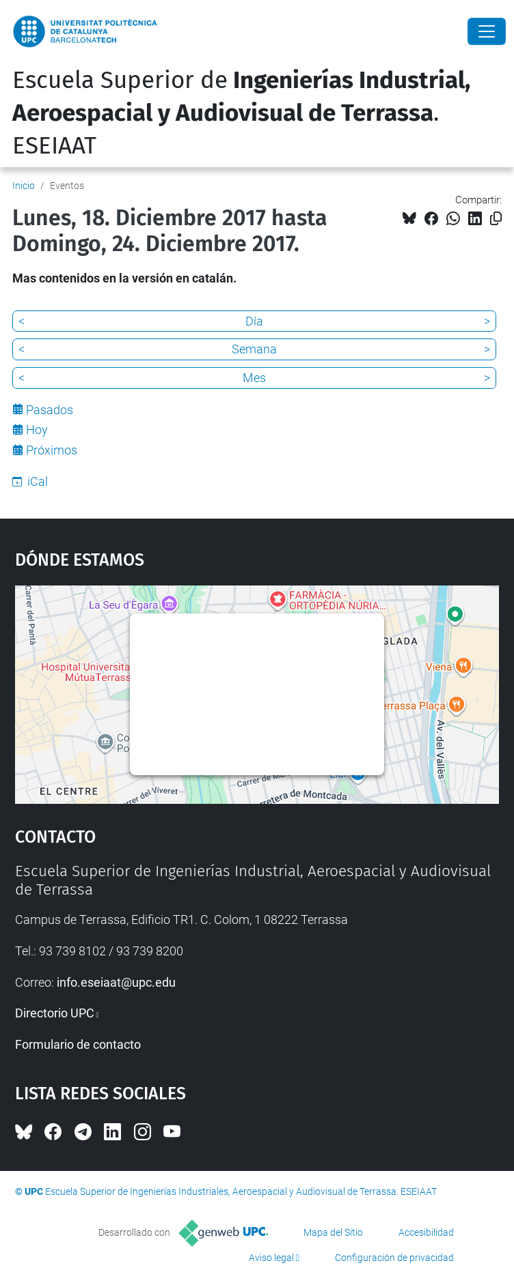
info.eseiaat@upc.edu (116, 982)
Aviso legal (271, 1257)
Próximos (51, 450)
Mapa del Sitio (333, 1232)
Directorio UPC (54, 1013)
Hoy (37, 429)
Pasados (49, 410)
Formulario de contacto (78, 1044)
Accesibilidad (426, 1232)
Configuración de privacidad (394, 1257)
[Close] (487, 31)
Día (254, 321)
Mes (254, 378)
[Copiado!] (496, 219)
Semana (254, 349)
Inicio (23, 185)
